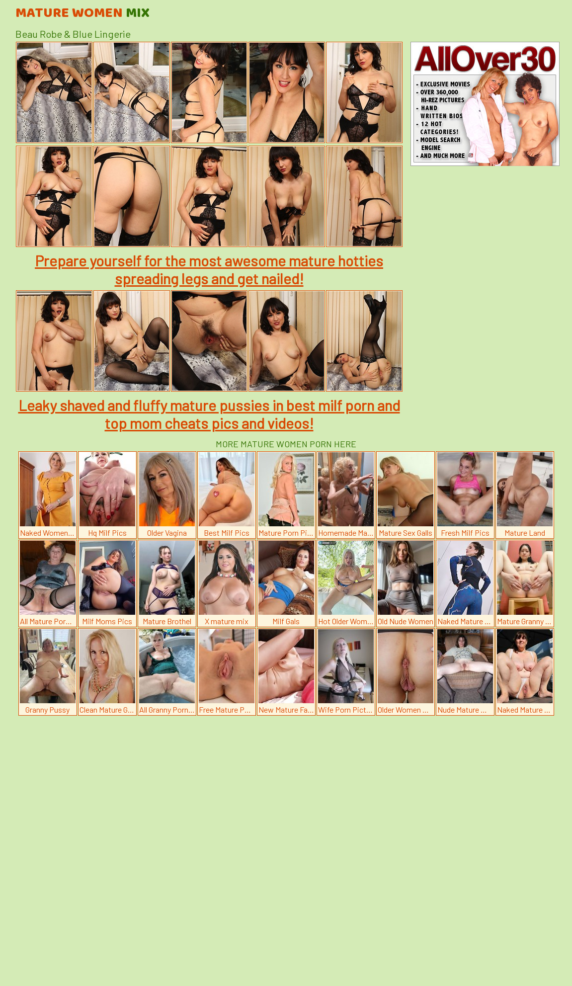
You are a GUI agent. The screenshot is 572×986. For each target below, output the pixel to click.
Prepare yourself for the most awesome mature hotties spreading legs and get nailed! (209, 269)
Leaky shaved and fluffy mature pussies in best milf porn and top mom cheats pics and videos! (209, 414)
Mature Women (82, 13)
